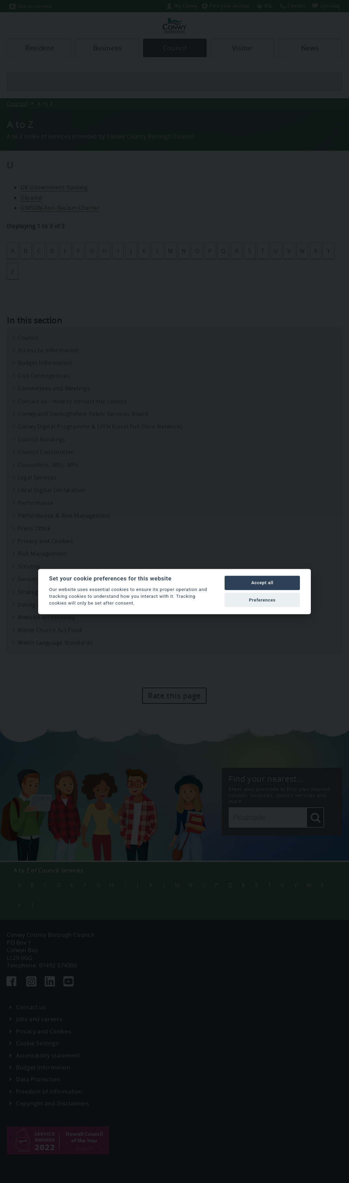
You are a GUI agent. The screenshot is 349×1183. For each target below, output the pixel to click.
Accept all (262, 583)
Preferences (262, 600)
